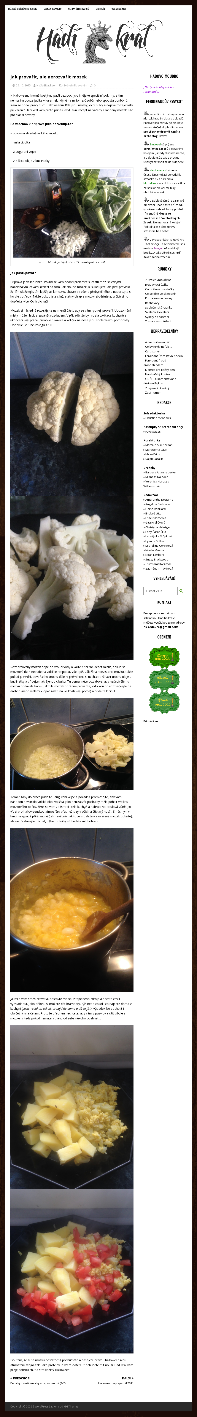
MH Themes (71, 1407)
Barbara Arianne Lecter (160, 473)
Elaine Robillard (155, 509)
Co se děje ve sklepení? (160, 294)
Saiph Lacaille (154, 460)
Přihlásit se (150, 722)
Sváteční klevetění (75, 86)
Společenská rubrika (158, 308)
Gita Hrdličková (155, 523)
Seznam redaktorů (60, 9)
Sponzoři (113, 9)
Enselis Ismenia (155, 519)
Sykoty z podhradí (157, 317)
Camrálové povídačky (159, 290)
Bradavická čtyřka (156, 285)
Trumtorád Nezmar (158, 565)
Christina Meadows (158, 419)
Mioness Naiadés (156, 478)
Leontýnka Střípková (159, 537)
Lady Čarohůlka (155, 532)
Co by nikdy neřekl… (158, 347)
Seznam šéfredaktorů (89, 9)
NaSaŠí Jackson (47, 86)
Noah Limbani (154, 555)
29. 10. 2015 (23, 86)
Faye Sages (153, 432)
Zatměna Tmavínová (159, 569)
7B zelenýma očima (158, 281)
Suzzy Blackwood (156, 560)
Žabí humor (153, 393)
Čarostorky (152, 352)
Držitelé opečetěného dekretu (25, 9)
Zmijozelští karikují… (158, 389)
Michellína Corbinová (159, 546)
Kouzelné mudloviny (158, 299)
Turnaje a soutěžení (158, 322)
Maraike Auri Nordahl (159, 446)
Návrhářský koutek (157, 375)
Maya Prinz (152, 455)
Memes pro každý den (160, 370)
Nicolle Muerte (154, 551)
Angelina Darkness (157, 505)
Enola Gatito (153, 514)
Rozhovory (152, 304)
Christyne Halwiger (157, 528)
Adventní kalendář (157, 343)
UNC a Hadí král (134, 9)
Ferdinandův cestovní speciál (164, 356)
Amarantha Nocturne (159, 500)
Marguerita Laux (156, 450)
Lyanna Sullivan (155, 542)
